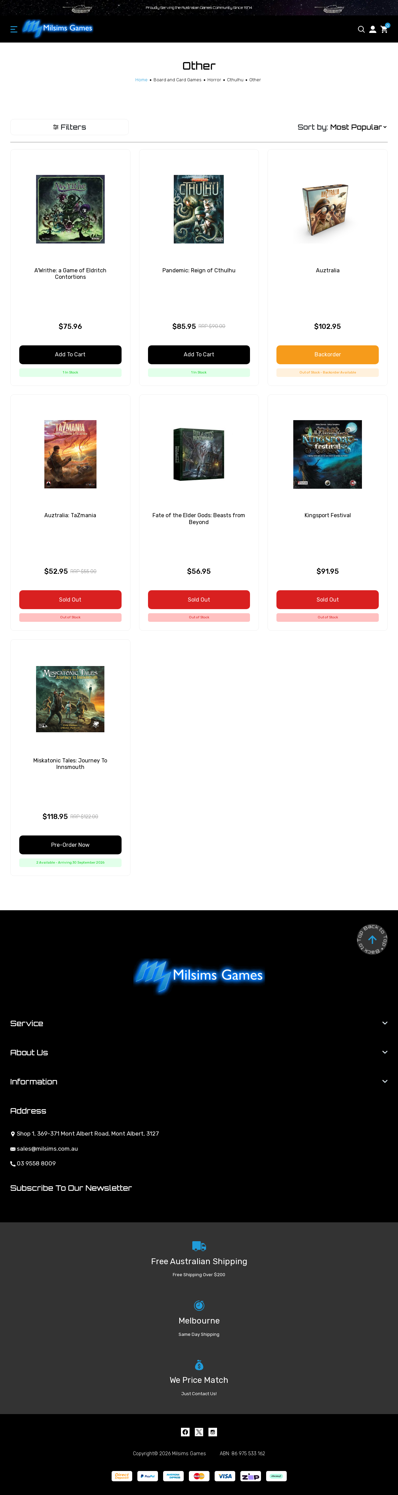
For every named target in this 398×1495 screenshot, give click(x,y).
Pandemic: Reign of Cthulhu (199, 270)
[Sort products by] (358, 127)
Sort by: (313, 127)
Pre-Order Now (70, 845)
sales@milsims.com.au (44, 1148)
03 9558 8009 (33, 1163)
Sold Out (70, 599)
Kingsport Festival (328, 515)
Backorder (328, 354)
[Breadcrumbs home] (141, 79)
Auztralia (328, 270)
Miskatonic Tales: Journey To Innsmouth (70, 763)
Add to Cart (70, 354)
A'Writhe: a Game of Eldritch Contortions (70, 273)
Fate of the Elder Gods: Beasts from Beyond (198, 518)
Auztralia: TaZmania (70, 515)
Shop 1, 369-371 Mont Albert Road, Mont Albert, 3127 (84, 1133)
